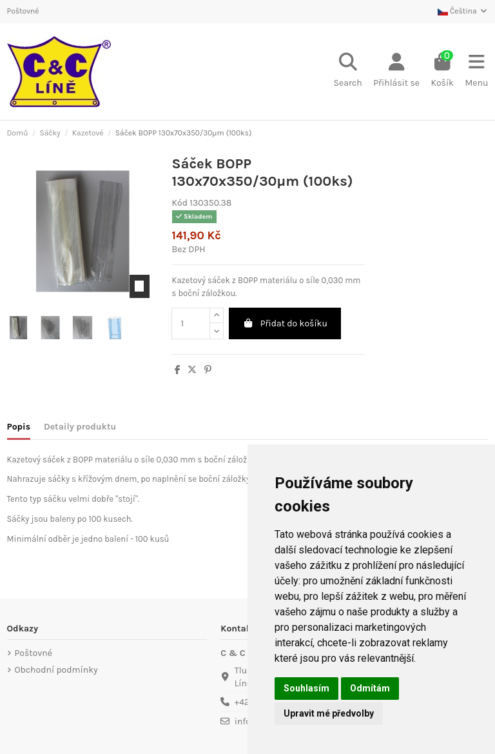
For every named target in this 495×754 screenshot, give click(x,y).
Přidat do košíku (284, 323)
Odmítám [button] (370, 688)
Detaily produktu (80, 426)
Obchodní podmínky (56, 669)
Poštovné (23, 10)
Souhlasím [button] (306, 688)
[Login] (396, 71)
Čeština (463, 10)
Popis (19, 426)
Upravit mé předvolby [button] (329, 713)
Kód (180, 202)
